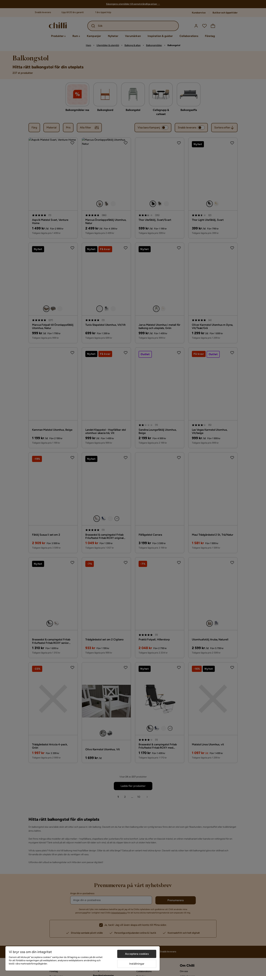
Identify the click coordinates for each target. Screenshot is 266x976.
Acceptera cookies (137, 953)
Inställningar (136, 963)
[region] (82, 958)
